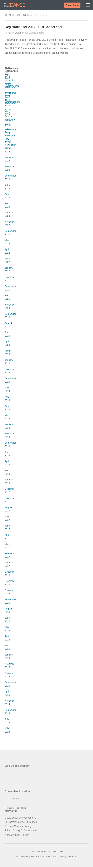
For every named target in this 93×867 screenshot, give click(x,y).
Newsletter (10, 80)
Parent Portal (72, 5)
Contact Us (72, 856)
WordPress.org (12, 102)
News (41, 33)
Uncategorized (12, 86)
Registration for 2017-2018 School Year (33, 27)
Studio (18, 33)
